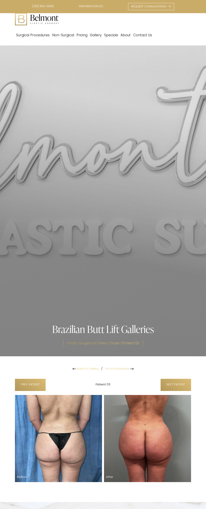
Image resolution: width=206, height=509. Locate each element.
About (126, 35)
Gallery (96, 35)
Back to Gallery (86, 368)
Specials (111, 35)
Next (176, 385)
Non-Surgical (63, 35)
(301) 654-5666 (43, 6)
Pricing (82, 35)
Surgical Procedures (33, 35)
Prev (30, 385)
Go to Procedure (119, 368)
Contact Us (142, 35)
